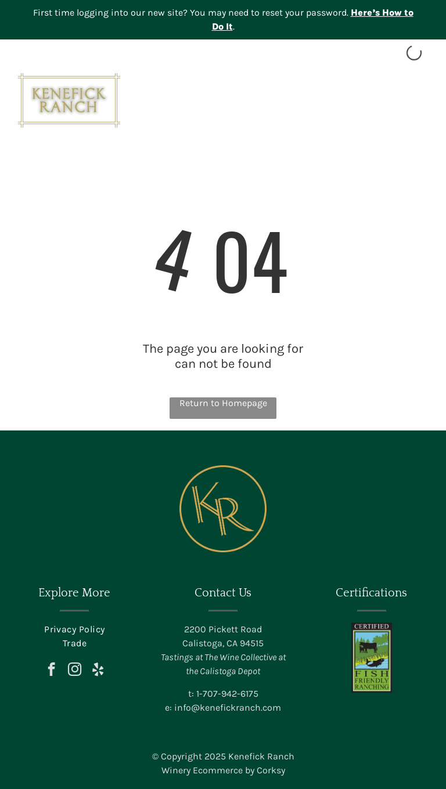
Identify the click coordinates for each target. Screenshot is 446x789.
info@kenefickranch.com (227, 707)
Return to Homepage (223, 402)
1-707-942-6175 (227, 693)
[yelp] (98, 670)
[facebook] (51, 670)
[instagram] (74, 670)
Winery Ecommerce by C (211, 770)
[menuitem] (74, 629)
